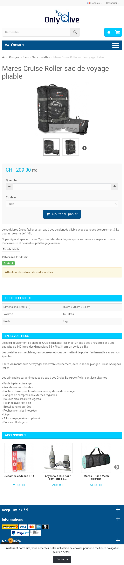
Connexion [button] (113, 3)
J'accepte (62, 559)
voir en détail (62, 552)
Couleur (11, 197)
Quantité (11, 180)
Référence (8, 257)
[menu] (108, 32)
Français (94, 3)
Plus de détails (11, 249)
